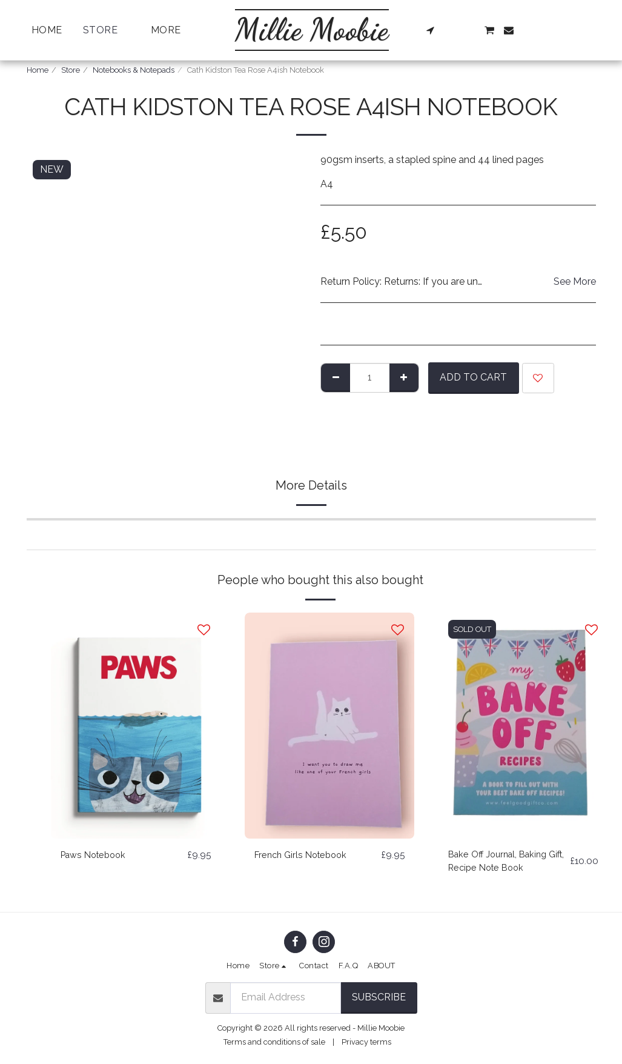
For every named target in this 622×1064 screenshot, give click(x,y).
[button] (431, 30)
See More (575, 281)
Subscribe (379, 997)
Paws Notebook (97, 855)
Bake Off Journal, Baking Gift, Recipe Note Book (501, 863)
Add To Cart (473, 377)
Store (70, 70)
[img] (135, 726)
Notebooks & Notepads (133, 70)
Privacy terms (366, 1041)
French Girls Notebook (304, 855)
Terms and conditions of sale (274, 1041)
